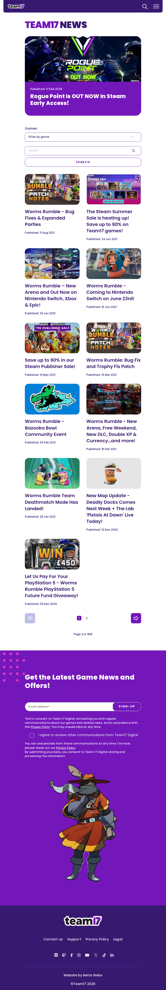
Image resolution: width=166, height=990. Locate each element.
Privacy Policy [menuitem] (97, 939)
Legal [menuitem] (117, 939)
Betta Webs (92, 975)
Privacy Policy (40, 727)
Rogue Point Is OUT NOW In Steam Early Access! (78, 99)
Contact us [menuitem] (53, 939)
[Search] (83, 162)
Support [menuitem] (74, 939)
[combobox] (83, 150)
